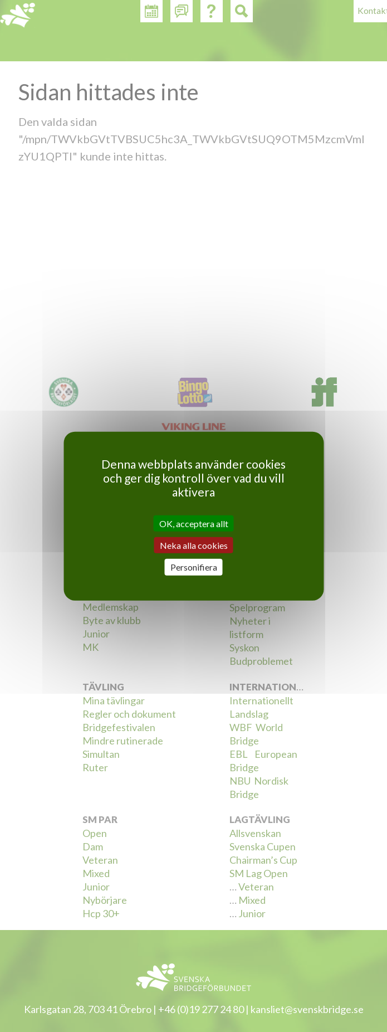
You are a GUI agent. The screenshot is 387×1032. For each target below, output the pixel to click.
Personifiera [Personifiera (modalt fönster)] (193, 567)
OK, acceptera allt (193, 523)
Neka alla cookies (194, 545)
